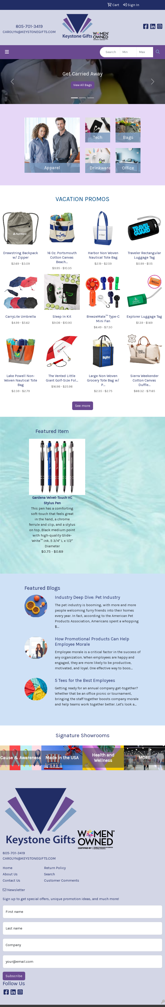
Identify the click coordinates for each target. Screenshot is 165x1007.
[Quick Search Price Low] (128, 52)
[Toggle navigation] (7, 52)
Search (49, 874)
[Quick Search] (110, 52)
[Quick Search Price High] (144, 52)
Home (7, 868)
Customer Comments (61, 880)
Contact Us (11, 880)
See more (82, 406)
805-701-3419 (29, 26)
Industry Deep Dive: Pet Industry (87, 597)
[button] (12, 81)
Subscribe (14, 976)
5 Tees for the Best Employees (85, 680)
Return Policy (55, 868)
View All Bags (82, 85)
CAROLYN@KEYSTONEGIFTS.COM (29, 32)
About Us (10, 874)
